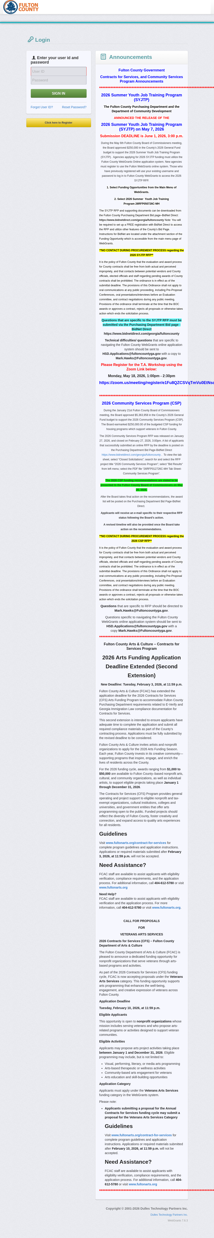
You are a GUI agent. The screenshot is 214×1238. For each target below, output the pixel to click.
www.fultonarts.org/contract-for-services (136, 843)
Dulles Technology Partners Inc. (169, 1214)
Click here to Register (58, 122)
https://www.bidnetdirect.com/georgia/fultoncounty (131, 454)
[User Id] (59, 71)
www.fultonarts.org (113, 887)
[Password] (59, 80)
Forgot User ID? (42, 107)
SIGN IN (58, 93)
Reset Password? (74, 107)
